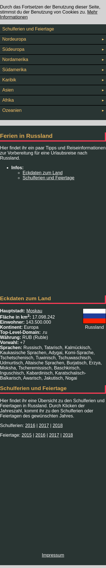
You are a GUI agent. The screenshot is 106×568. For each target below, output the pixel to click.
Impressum (53, 555)
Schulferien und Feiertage (28, 29)
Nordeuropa (53, 39)
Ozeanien (53, 110)
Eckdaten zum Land (42, 172)
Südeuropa (53, 49)
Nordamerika (53, 59)
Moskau (34, 310)
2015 (26, 435)
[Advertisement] (53, 238)
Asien (53, 90)
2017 (44, 425)
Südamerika (53, 69)
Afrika (53, 100)
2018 (58, 425)
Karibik (53, 79)
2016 (30, 425)
